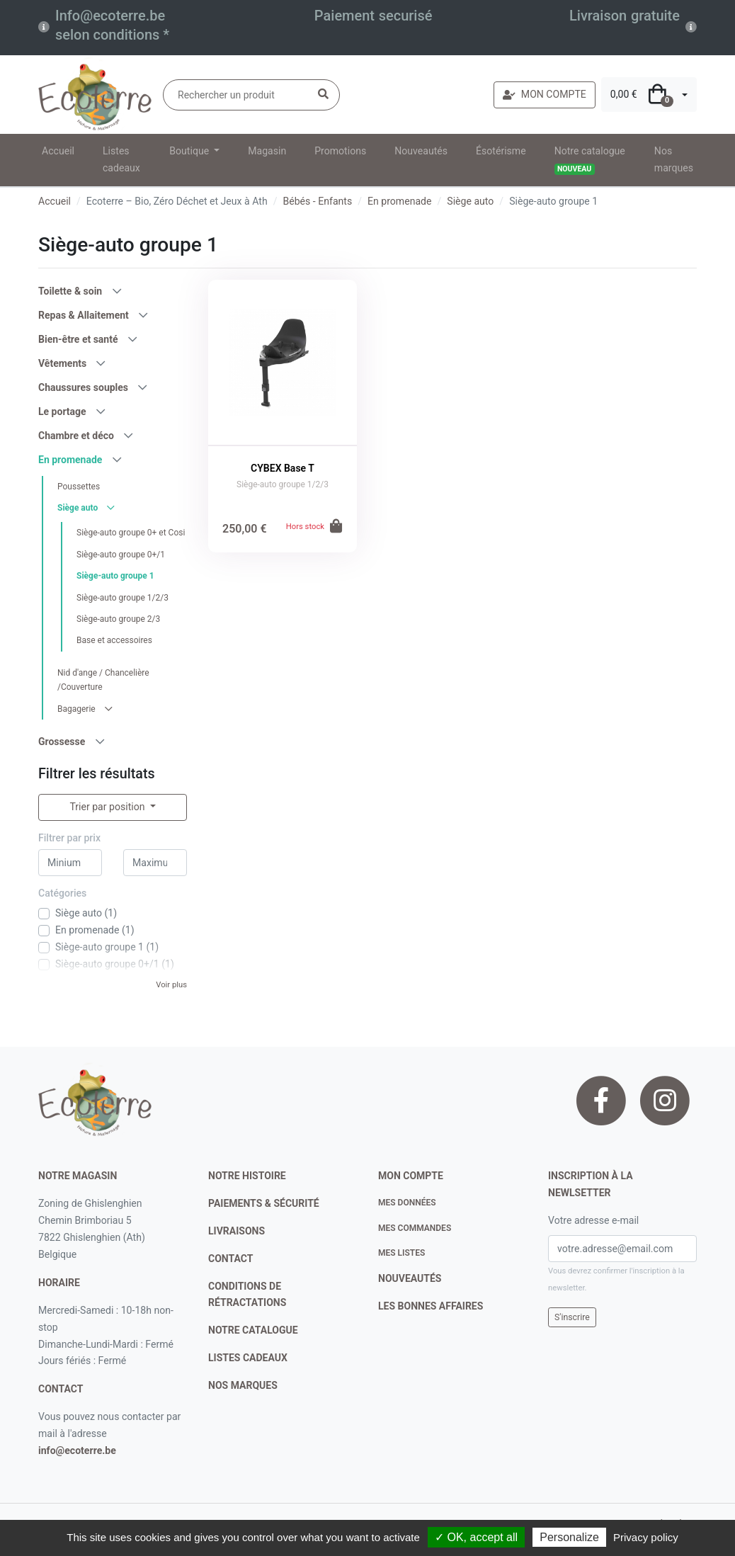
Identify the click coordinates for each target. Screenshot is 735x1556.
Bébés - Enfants (317, 201)
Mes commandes (414, 1228)
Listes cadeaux (121, 159)
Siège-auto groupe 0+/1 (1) (114, 964)
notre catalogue (253, 1330)
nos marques (243, 1385)
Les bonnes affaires (430, 1306)
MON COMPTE (544, 94)
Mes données (407, 1203)
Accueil (58, 151)
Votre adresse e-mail (593, 1220)
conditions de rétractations (247, 1294)
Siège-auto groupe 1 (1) (107, 947)
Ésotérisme (501, 151)
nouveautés (409, 1278)
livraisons (236, 1231)
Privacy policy (645, 1537)
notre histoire (247, 1175)
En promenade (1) (95, 930)
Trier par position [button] (108, 806)
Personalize (569, 1537)
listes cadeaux (247, 1357)
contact (60, 1389)
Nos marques (673, 159)
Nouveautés (421, 151)
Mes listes (401, 1253)
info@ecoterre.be (77, 1450)
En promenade (399, 201)
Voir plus (171, 984)
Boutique (190, 151)
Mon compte (410, 1175)
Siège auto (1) (86, 913)
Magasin (267, 151)
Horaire (59, 1282)
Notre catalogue (589, 160)
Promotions (340, 151)
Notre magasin (77, 1175)
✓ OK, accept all (476, 1537)
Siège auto (470, 201)
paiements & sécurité (263, 1203)
